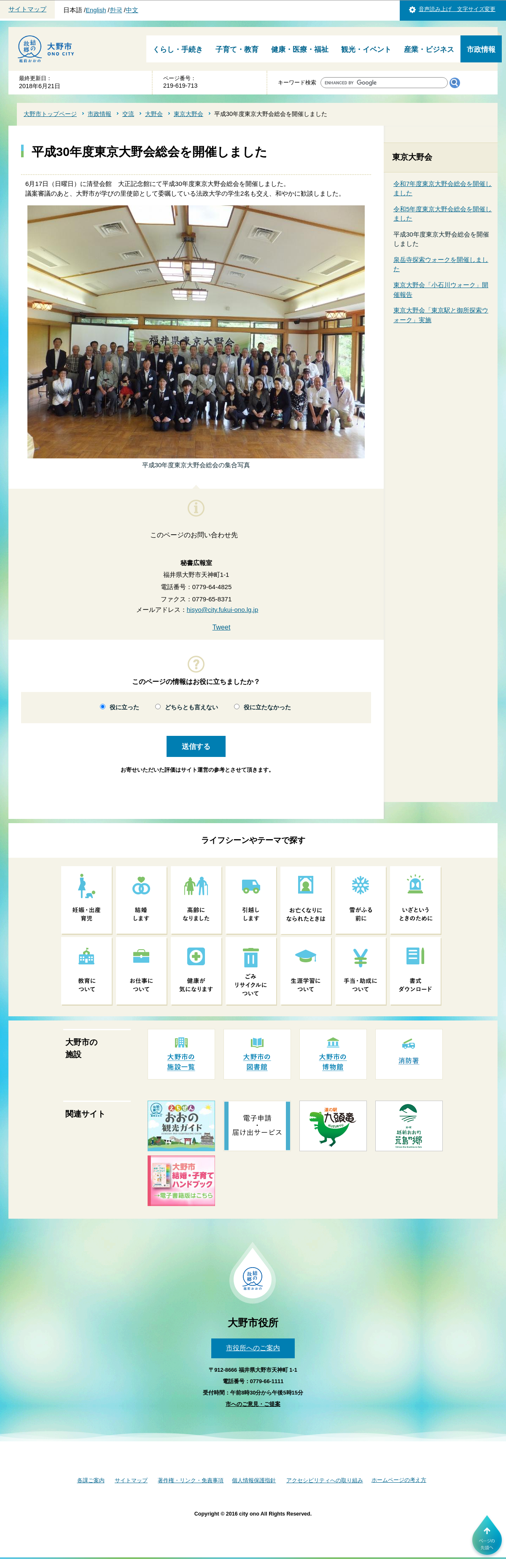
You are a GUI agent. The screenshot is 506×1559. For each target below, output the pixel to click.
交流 (128, 113)
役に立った (124, 707)
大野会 (154, 113)
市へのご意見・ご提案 (253, 1404)
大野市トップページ (50, 113)
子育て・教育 (236, 50)
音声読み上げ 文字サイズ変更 (457, 9)
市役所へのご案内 (253, 1348)
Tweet (222, 627)
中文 (132, 10)
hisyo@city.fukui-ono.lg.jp (222, 609)
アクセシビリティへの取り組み (324, 1480)
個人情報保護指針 (254, 1480)
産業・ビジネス (429, 50)
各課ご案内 (91, 1480)
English (96, 10)
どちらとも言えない (191, 707)
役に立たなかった (267, 707)
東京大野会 (188, 113)
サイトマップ (27, 9)
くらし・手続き (178, 50)
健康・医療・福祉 (299, 50)
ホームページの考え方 (398, 1480)
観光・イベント (366, 50)
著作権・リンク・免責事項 (190, 1480)
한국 (116, 10)
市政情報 (481, 50)
